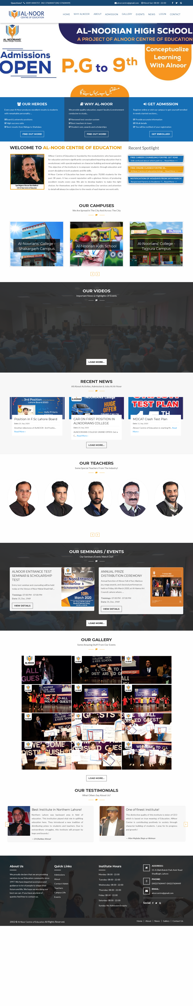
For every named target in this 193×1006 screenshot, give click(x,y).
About (97, 14)
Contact (175, 14)
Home (66, 14)
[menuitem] (64, 13)
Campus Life (60, 892)
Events (140, 14)
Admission (111, 14)
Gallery (127, 14)
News (151, 14)
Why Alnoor (82, 14)
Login (162, 14)
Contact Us (178, 921)
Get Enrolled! (161, 134)
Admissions (59, 874)
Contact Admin (61, 883)
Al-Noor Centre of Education (31, 922)
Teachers (58, 888)
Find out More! (32, 134)
